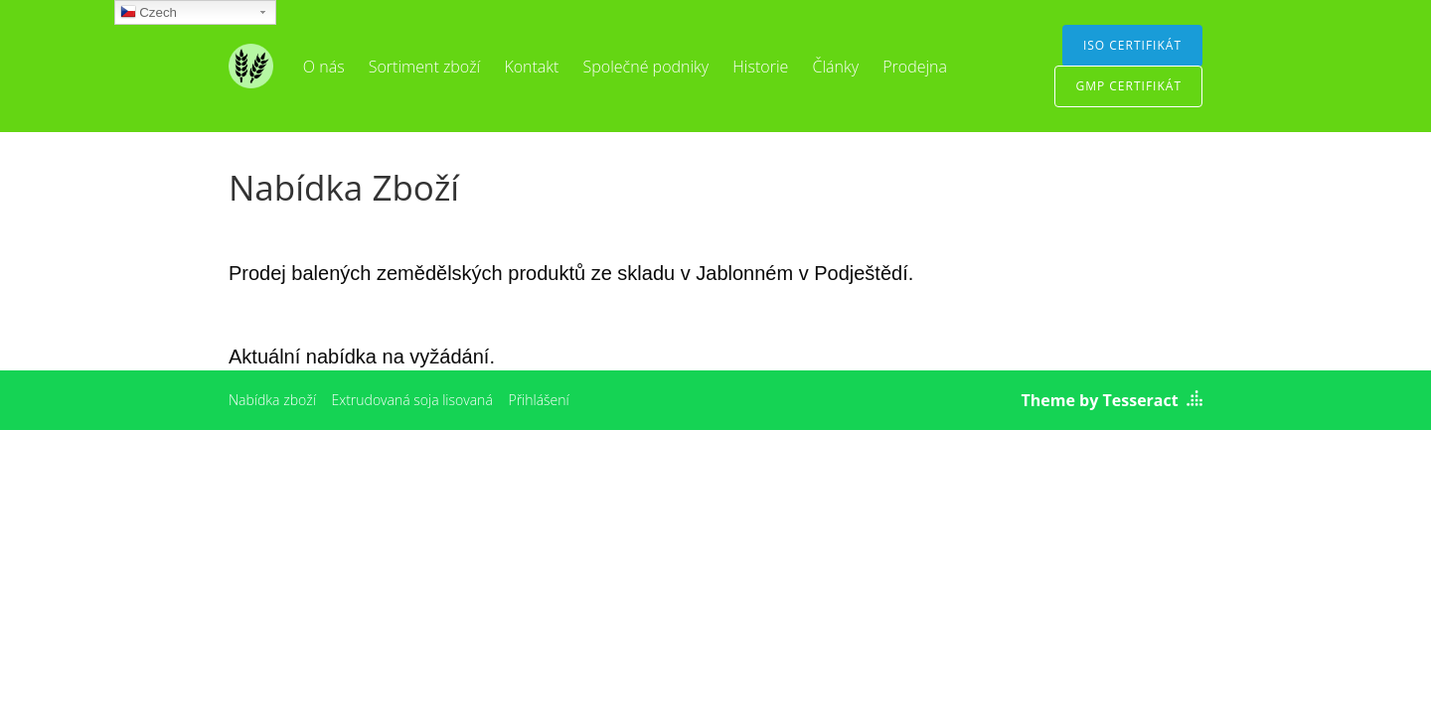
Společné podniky (646, 66)
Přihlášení (538, 399)
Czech (148, 14)
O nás (324, 66)
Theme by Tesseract (1100, 400)
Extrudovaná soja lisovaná (411, 399)
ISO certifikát (1132, 45)
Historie (760, 66)
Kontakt (531, 66)
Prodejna (914, 66)
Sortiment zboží (424, 66)
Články (835, 66)
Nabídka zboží (272, 399)
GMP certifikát (1128, 85)
